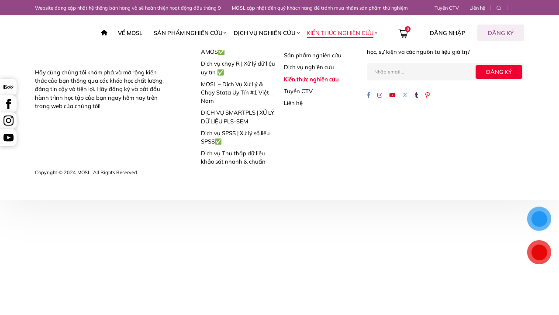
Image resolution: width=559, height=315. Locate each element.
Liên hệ (477, 8)
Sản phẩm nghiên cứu (188, 32)
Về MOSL (130, 32)
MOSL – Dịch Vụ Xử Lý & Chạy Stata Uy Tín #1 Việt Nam (235, 92)
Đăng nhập (448, 32)
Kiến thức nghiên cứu (340, 32)
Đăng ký (501, 32)
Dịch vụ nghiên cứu (265, 32)
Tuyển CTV (447, 8)
